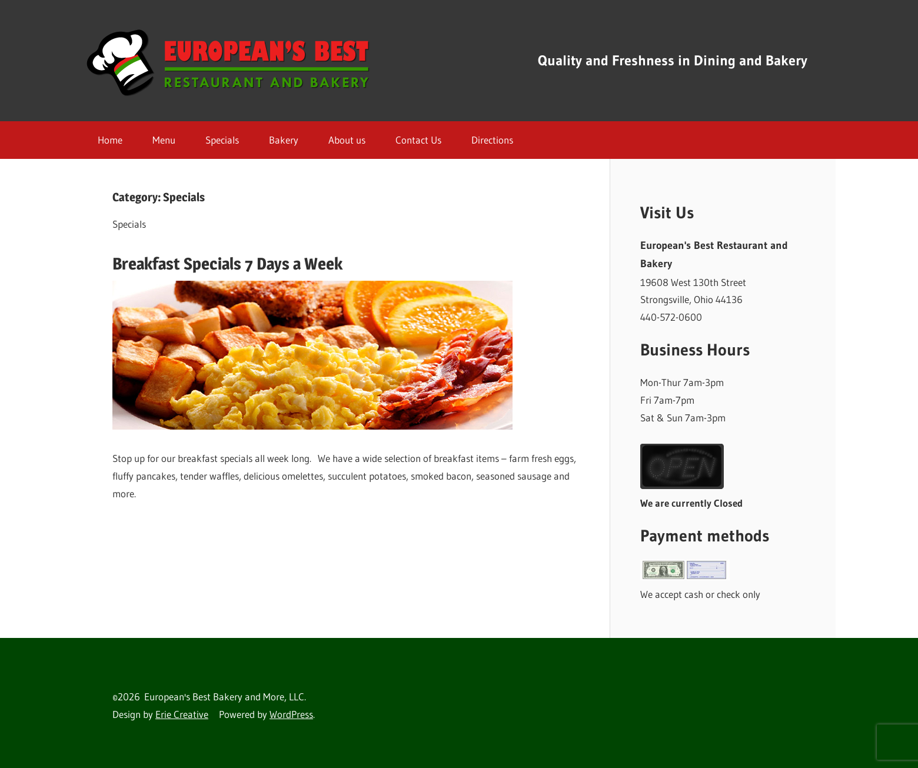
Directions (492, 140)
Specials (222, 140)
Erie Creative (181, 714)
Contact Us (418, 140)
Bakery (283, 140)
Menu (163, 140)
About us (346, 140)
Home (110, 140)
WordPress (291, 714)
